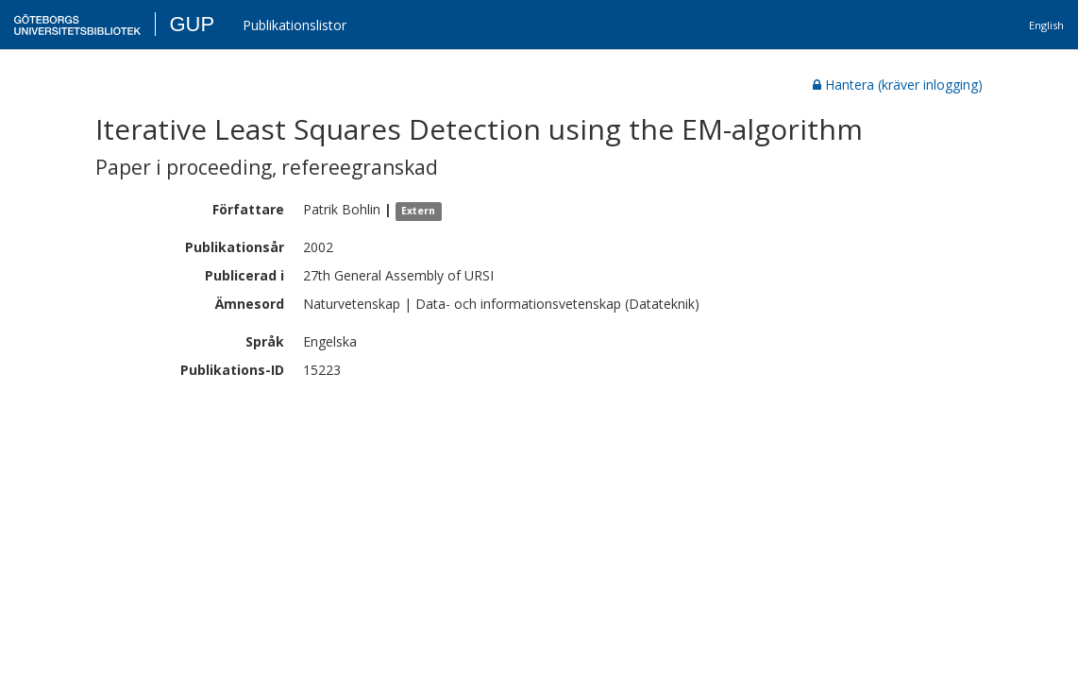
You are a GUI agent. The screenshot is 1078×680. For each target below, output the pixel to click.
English (1046, 25)
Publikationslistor (294, 25)
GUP (191, 24)
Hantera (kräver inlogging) (898, 85)
